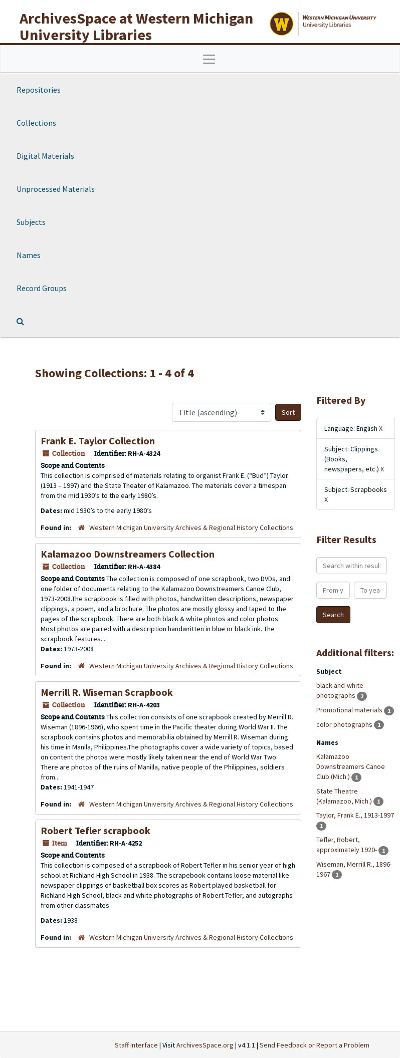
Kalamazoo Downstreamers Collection (128, 554)
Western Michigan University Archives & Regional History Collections (191, 527)
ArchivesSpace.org (205, 1044)
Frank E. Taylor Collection (98, 440)
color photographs (345, 724)
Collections (36, 123)
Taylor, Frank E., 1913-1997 (355, 815)
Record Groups (42, 288)
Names (29, 255)
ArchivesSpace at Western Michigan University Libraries (136, 26)
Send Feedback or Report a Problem (314, 1044)
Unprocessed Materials (56, 189)
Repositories (39, 90)
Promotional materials (350, 709)
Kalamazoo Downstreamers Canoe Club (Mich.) (350, 766)
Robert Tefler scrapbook (95, 830)
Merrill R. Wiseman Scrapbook (107, 692)
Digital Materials (45, 156)
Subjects (31, 222)
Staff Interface (136, 1044)
